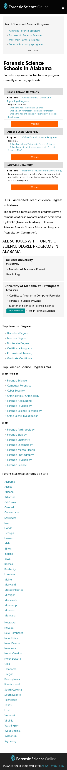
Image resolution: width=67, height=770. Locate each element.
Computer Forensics (19, 385)
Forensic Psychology (19, 406)
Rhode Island (12, 684)
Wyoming (10, 741)
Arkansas (9, 497)
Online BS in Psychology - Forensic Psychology (31, 111)
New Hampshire (13, 633)
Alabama (9, 481)
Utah (7, 710)
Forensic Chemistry (18, 440)
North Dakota (12, 658)
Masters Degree (16, 338)
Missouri (9, 610)
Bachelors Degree (17, 333)
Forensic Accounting (19, 401)
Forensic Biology (17, 434)
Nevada (9, 627)
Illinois (8, 548)
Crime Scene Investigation (22, 416)
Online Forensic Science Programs (39, 137)
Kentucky (10, 569)
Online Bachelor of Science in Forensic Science (32, 144)
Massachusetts (13, 589)
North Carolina (13, 653)
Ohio (7, 664)
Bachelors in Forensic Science (25, 35)
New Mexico (12, 643)
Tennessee (10, 700)
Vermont (9, 715)
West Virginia (12, 730)
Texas (8, 705)
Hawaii (8, 538)
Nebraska (10, 622)
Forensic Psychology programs (26, 44)
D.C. (6, 523)
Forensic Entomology (20, 445)
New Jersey (11, 638)
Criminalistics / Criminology (23, 395)
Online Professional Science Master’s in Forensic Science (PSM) (32, 148)
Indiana (8, 554)
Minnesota (10, 600)
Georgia (9, 533)
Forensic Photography (20, 455)
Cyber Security (16, 390)
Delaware (10, 517)
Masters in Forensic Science (24, 40)
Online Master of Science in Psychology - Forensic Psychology (32, 115)
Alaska (8, 486)
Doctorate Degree (18, 343)
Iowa (7, 559)
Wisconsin (10, 736)
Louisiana (9, 574)
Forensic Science (17, 380)
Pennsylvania (12, 679)
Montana (10, 615)
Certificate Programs (20, 348)
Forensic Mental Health (21, 450)
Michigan (9, 595)
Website (35, 124)
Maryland (10, 584)
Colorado (9, 507)
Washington (11, 725)
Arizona (9, 492)
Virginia (8, 720)
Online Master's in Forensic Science (26, 108)
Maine (8, 579)
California (10, 502)
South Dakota (12, 695)
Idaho (7, 543)
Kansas (8, 564)
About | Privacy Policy (52, 766)
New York (10, 648)
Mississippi (10, 605)
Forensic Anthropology (20, 429)
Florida (8, 528)
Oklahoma (10, 669)
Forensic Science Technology (24, 411)
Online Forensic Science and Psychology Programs (29, 99)
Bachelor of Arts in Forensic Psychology (42, 171)
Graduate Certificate (19, 358)
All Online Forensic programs (24, 31)
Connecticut (11, 512)
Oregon (8, 674)
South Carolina (13, 689)
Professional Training (19, 353)
